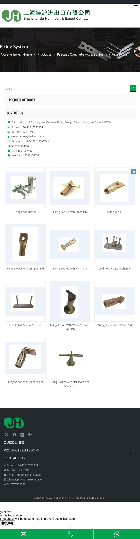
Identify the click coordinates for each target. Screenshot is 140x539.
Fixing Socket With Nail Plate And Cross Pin (69, 383)
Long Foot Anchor (25, 212)
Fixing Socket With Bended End (25, 382)
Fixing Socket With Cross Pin (70, 212)
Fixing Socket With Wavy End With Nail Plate (70, 327)
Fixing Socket (115, 212)
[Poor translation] (10, 523)
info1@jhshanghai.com (34, 136)
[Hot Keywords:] (133, 88)
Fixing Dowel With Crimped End (25, 268)
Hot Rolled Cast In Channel (25, 325)
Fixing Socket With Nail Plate (70, 268)
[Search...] (67, 88)
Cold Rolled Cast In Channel (114, 268)
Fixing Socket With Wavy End (115, 325)
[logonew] (14, 423)
